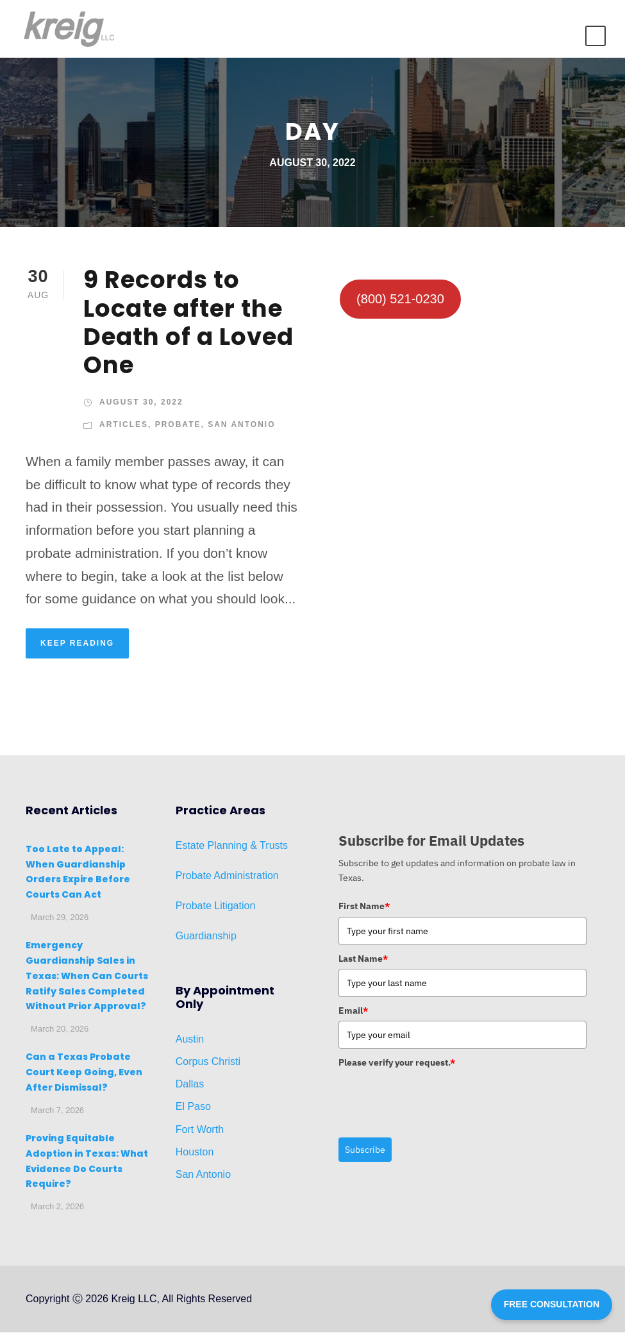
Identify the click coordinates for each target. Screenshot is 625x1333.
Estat (187, 846)
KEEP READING (77, 643)
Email (353, 1012)
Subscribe (365, 1150)
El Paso (193, 1107)
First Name (364, 907)
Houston (195, 1152)
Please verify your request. (396, 1063)
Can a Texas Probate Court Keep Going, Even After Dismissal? (84, 1073)
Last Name (363, 959)
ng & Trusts (262, 846)
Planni (220, 846)
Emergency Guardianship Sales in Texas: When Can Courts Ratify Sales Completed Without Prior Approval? (87, 977)
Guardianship (206, 937)
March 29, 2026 (59, 918)
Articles (123, 425)
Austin (190, 1039)
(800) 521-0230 (400, 300)
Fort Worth (200, 1130)
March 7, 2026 (57, 1111)
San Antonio (241, 425)
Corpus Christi (208, 1062)
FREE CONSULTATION (551, 1304)
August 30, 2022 (141, 402)
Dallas (190, 1085)
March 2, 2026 (57, 1207)
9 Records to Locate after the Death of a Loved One (188, 323)
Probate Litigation (216, 906)
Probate (178, 425)
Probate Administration (227, 876)
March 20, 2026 (59, 1030)
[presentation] (435, 1099)
